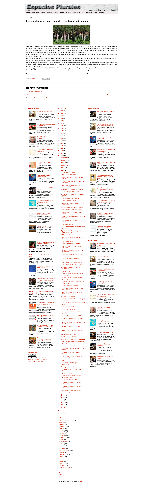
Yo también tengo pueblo (68, 296)
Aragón (43, 12)
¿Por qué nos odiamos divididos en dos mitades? (46, 124)
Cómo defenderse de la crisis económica (72, 210)
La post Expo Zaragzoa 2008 (69, 380)
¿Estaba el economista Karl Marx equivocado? (105, 214)
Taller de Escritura (64, 467)
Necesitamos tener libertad (68, 346)
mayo (63, 397)
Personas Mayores (78, 12)
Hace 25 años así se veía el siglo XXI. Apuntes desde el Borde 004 (105, 176)
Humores (68, 12)
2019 (61, 128)
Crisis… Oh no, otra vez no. (69, 174)
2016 (61, 135)
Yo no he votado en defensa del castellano (73, 339)
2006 (61, 413)
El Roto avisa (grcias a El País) (70, 191)
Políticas (37, 81)
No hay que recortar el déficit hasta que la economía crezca (45, 112)
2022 (61, 121)
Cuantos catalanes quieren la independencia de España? (45, 325)
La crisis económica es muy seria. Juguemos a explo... (70, 259)
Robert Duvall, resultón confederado (43, 137)
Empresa (62, 428)
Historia (62, 12)
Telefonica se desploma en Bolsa (70, 235)
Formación (62, 437)
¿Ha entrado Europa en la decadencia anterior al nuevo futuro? (105, 189)
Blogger (82, 481)
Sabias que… (63, 459)
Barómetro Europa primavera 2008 (71, 316)
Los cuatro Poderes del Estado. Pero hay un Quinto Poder (106, 201)
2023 (61, 118)
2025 (61, 113)
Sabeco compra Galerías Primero (70, 243)
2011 (61, 148)
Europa (61, 433)
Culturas (49, 12)
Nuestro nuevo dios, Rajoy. (68, 334)
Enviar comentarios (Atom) (42, 98)
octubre (63, 162)
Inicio (73, 95)
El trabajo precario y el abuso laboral (71, 367)
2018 (61, 130)
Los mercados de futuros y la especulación (69, 363)
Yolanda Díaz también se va (45, 226)
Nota (60, 474)
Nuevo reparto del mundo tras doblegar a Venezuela (45, 201)
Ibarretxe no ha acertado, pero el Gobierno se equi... (70, 268)
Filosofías (62, 435)
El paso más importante (67, 307)
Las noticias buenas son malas (69, 286)
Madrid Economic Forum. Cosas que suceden (44, 214)
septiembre (64, 165)
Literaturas (62, 448)
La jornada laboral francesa (69, 200)
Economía (62, 426)
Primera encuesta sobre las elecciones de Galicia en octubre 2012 (44, 339)
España (61, 431)
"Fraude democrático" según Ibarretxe (72, 262)
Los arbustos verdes (67, 224)
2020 (61, 125)
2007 (61, 410)
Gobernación (63, 441)
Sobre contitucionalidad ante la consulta (72, 264)
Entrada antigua (111, 95)
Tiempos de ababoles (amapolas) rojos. (72, 207)
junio (62, 395)
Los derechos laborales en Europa (70, 198)
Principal (61, 477)
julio (62, 170)
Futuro (56, 12)
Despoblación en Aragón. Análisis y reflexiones (44, 163)
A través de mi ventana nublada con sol (72, 189)
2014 (61, 140)
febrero (63, 405)
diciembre (64, 157)
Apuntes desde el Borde (32, 12)
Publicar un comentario (35, 91)
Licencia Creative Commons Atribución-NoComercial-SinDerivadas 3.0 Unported (39, 359)
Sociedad (101, 12)
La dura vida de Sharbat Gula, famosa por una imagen (45, 242)
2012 (61, 145)
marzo (63, 402)
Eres (62, 360)
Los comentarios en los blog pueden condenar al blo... (71, 357)
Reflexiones (89, 12)
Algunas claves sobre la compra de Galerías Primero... (71, 231)
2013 (61, 143)
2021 (61, 123)
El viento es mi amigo (67, 241)
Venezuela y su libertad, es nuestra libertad (44, 175)
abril (62, 400)
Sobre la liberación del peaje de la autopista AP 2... (70, 186)
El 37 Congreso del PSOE (68, 337)
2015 (61, 138)
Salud (95, 12)
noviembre (64, 160)
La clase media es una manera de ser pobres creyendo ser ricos (45, 304)
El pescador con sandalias (68, 172)
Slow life (61, 463)
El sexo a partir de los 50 (68, 309)
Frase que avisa (65, 271)
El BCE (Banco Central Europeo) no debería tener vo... (71, 376)
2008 (61, 155)
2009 (61, 153)
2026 (61, 111)
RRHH (61, 457)
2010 (61, 150)
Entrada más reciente (33, 95)
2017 (61, 133)
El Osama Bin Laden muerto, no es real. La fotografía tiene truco (46, 279)
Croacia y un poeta (66, 373)
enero (63, 407)
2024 (61, 115)
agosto (63, 167)
